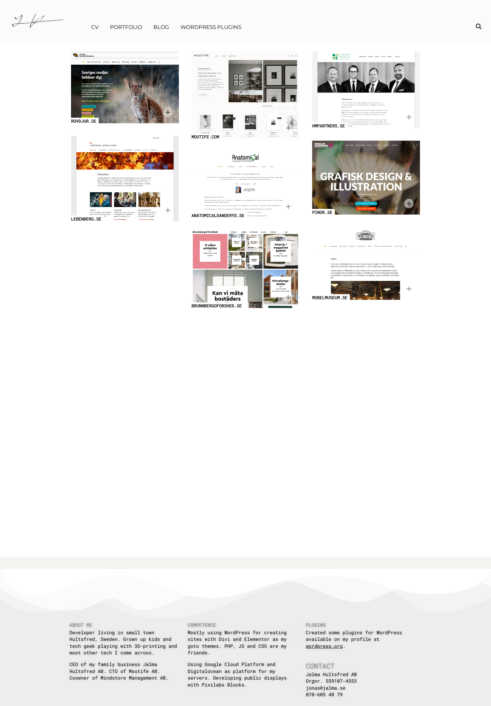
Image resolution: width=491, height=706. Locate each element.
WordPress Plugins (210, 27)
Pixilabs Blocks (223, 684)
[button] (479, 27)
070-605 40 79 (324, 694)
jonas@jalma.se (325, 688)
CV (95, 27)
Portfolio (126, 27)
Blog (161, 27)
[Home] (37, 21)
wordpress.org (324, 646)
